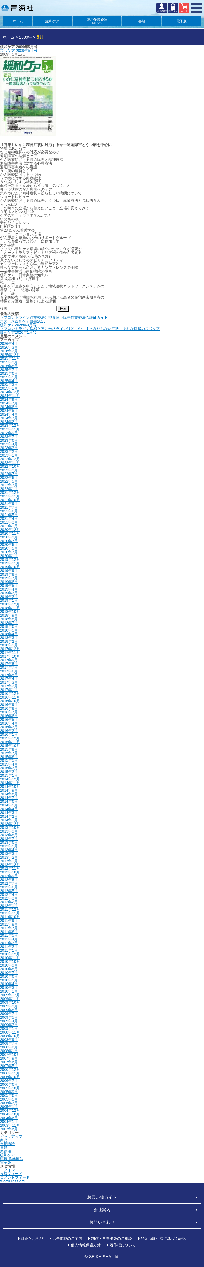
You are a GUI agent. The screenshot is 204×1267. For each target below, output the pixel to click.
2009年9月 (9, 1006)
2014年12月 (10, 779)
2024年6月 (9, 407)
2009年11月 (10, 999)
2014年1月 (9, 820)
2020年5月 (9, 548)
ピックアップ (11, 1136)
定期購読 (7, 1144)
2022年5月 (9, 481)
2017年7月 (9, 667)
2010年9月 (9, 965)
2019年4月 (9, 589)
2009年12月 (10, 995)
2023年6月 (9, 440)
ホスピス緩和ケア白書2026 (22, 321)
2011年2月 (9, 946)
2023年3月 (9, 448)
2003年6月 (9, 1129)
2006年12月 (10, 1069)
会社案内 (102, 1209)
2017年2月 (9, 686)
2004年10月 (10, 1114)
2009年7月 (9, 1013)
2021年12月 (10, 492)
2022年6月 (9, 477)
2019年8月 (9, 574)
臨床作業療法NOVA (97, 21)
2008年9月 (9, 1040)
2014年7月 (9, 798)
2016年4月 (9, 723)
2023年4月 (9, 444)
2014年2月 (9, 816)
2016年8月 (9, 708)
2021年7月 (9, 507)
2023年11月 (10, 429)
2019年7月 (9, 578)
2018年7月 (9, 623)
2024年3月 (9, 418)
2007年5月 (9, 1066)
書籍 (141, 21)
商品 (3, 1140)
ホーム (17, 21)
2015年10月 (10, 745)
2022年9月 (9, 470)
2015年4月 (9, 764)
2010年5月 (9, 980)
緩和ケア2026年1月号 (18, 332)
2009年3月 (9, 1025)
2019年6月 (9, 582)
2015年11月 (10, 742)
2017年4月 (9, 678)
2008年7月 (9, 1043)
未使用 (5, 1151)
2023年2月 (9, 451)
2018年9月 (9, 615)
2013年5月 (9, 846)
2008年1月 (9, 1051)
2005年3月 (9, 1103)
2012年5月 (9, 891)
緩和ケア (52, 21)
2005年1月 (9, 1107)
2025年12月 (10, 355)
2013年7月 (9, 839)
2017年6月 (9, 671)
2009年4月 (9, 1021)
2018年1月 (9, 645)
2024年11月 (10, 396)
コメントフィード (15, 1177)
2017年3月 (9, 682)
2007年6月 (9, 1062)
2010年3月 (9, 987)
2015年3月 (9, 768)
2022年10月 (10, 466)
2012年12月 (10, 865)
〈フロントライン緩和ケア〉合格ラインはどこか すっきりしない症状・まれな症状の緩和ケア (80, 329)
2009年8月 (9, 1010)
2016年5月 (9, 719)
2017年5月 (9, 675)
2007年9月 (9, 1058)
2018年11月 (10, 608)
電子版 (181, 21)
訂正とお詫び (32, 1238)
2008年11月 (10, 1032)
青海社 (17, 8)
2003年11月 (10, 1125)
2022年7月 (9, 474)
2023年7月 (9, 436)
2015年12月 (10, 738)
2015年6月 (9, 757)
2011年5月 (9, 935)
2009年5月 (9, 1017)
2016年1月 (9, 734)
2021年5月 (9, 515)
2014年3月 (9, 812)
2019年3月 (9, 593)
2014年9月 (9, 790)
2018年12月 (10, 604)
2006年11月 (10, 1073)
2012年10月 (10, 872)
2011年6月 (9, 932)
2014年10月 (10, 786)
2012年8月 (9, 879)
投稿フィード (11, 1174)
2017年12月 (10, 649)
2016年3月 (9, 727)
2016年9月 (9, 705)
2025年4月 (9, 381)
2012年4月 (9, 894)
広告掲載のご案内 (67, 1238)
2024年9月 (9, 399)
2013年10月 (10, 827)
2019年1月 (9, 600)
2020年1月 (9, 556)
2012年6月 (9, 887)
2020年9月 (9, 537)
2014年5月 (9, 805)
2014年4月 (9, 809)
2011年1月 (9, 950)
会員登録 (162, 11)
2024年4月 (9, 414)
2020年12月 (10, 530)
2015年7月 (9, 753)
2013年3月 (9, 853)
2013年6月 (9, 842)
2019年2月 (9, 597)
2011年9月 (9, 920)
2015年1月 (9, 775)
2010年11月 (10, 958)
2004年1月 (9, 1121)
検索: (4, 308)
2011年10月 (10, 917)
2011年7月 (9, 928)
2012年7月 (9, 883)
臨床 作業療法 (11, 1159)
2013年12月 (10, 824)
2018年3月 (9, 637)
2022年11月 (10, 463)
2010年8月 (9, 969)
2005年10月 (10, 1088)
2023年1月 (9, 455)
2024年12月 (10, 392)
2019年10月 (10, 567)
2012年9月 (9, 876)
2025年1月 (9, 388)
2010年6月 (9, 976)
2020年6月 (9, 544)
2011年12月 (10, 909)
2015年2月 (9, 772)
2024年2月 (9, 422)
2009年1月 (9, 1028)
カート (184, 11)
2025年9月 (9, 362)
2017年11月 (10, 652)
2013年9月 (9, 831)
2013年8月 (9, 835)
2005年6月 (9, 1095)
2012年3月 (9, 898)
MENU (196, 8)
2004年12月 (10, 1110)
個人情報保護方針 (86, 1245)
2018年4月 (9, 634)
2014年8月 (9, 794)
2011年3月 (9, 943)
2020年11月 (10, 533)
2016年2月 (9, 731)
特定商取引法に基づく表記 (163, 1238)
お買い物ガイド (102, 1197)
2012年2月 (9, 902)
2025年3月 (9, 384)
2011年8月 (9, 924)
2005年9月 (9, 1092)
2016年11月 (10, 697)
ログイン (173, 11)
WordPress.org (12, 1181)
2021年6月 (9, 511)
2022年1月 (9, 489)
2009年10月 (10, 1002)
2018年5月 (9, 630)
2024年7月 (9, 403)
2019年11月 (10, 563)
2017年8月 (9, 664)
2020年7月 (9, 541)
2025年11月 (10, 358)
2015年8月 (9, 749)
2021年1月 (9, 526)
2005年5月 (9, 1099)
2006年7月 (9, 1080)
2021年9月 (9, 503)
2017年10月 (10, 656)
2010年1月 (9, 991)
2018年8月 (9, 619)
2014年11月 (10, 783)
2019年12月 (10, 559)
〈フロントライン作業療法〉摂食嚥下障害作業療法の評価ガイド (54, 317)
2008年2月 (9, 1047)
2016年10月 (10, 701)
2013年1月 (9, 861)
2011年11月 (10, 913)
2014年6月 (9, 801)
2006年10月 (10, 1077)
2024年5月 (9, 410)
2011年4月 (9, 939)
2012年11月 (10, 868)
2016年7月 (9, 712)
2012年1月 (9, 906)
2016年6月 (9, 716)
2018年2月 (9, 641)
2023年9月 (9, 433)
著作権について (123, 1245)
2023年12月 (10, 425)
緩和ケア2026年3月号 (18, 325)
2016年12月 (10, 693)
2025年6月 (9, 373)
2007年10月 (10, 1054)
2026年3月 (9, 347)
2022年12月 (10, 459)
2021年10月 (10, 500)
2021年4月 (9, 518)
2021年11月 (10, 496)
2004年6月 (9, 1118)
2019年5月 (9, 585)
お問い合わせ (102, 1222)
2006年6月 (9, 1084)
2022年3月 (9, 485)
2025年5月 (9, 377)
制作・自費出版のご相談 (111, 1238)
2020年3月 (9, 552)
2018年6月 (9, 626)
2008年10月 (10, 1036)
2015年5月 (9, 760)
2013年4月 (9, 850)
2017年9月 (9, 660)
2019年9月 (9, 570)
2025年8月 (9, 366)
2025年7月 (9, 369)
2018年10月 (10, 611)
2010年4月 (9, 984)
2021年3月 (9, 522)
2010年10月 (10, 961)
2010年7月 (9, 973)
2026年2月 (9, 351)
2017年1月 (9, 690)
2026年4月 (9, 343)
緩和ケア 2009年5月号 (18, 50)
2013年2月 (9, 857)
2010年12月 (10, 954)
